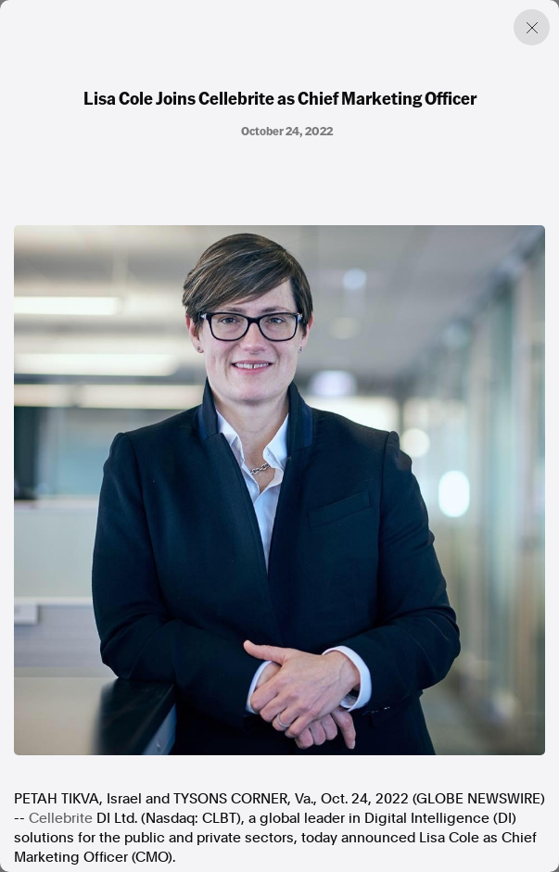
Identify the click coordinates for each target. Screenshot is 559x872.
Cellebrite (61, 818)
